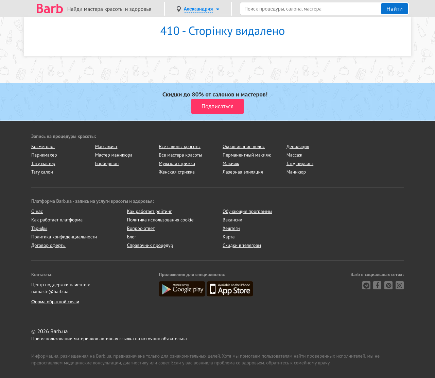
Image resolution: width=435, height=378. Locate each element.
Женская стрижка (177, 172)
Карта (228, 237)
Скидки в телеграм (242, 245)
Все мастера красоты (180, 155)
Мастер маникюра (114, 155)
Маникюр (296, 172)
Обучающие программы (247, 211)
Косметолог (43, 146)
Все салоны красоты (180, 146)
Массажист (106, 146)
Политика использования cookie (160, 220)
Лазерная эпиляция (243, 172)
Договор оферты (48, 245)
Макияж (231, 163)
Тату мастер (43, 163)
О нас (37, 211)
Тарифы (39, 228)
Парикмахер (44, 155)
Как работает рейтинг (149, 211)
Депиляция (297, 146)
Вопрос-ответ (141, 228)
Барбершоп (107, 163)
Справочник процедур (150, 245)
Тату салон (42, 172)
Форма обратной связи (55, 302)
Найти (394, 9)
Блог (131, 237)
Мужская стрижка (177, 163)
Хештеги (231, 228)
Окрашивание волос (244, 146)
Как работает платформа (57, 220)
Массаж (294, 155)
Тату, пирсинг (300, 163)
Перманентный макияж (247, 155)
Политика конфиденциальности (64, 237)
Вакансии (232, 220)
